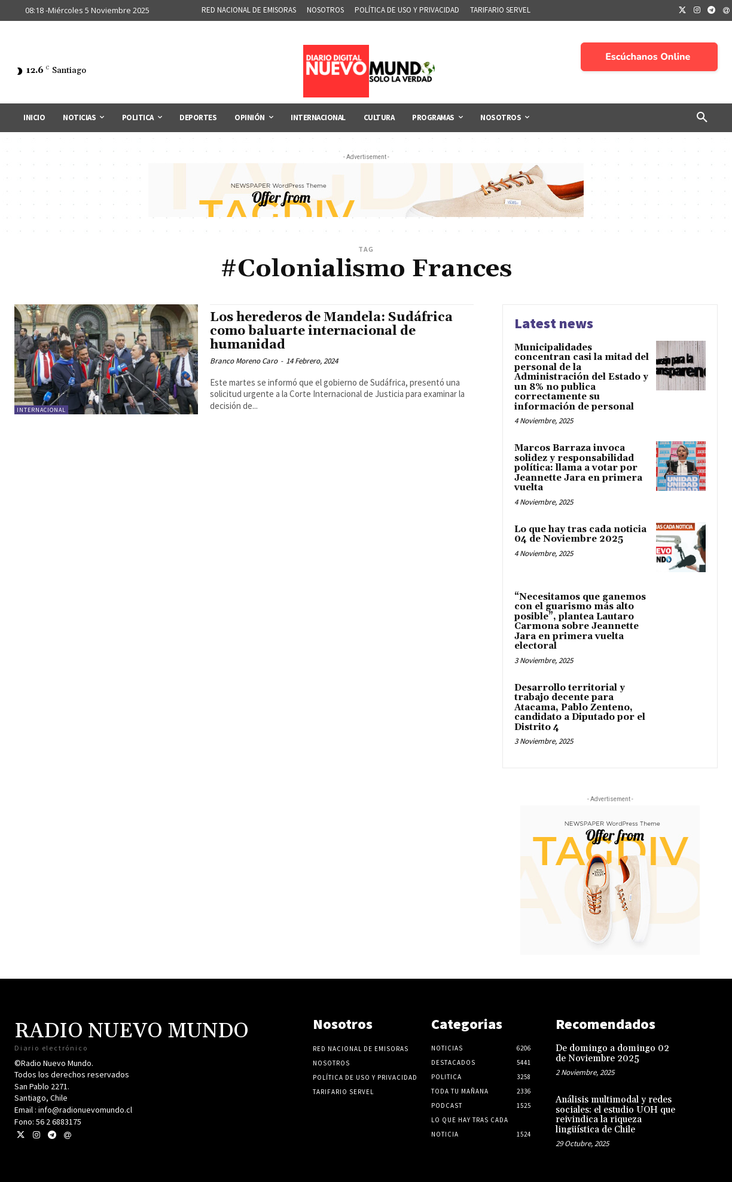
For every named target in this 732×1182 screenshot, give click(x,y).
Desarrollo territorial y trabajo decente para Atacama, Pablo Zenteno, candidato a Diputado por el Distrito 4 (579, 707)
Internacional (41, 410)
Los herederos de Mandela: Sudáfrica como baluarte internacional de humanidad (331, 331)
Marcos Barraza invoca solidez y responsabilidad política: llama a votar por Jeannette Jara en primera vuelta (578, 467)
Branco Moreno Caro (243, 361)
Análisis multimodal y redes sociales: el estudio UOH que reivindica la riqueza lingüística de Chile (615, 1114)
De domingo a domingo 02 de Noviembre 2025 (612, 1053)
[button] (702, 117)
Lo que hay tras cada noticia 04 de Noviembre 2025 (580, 534)
